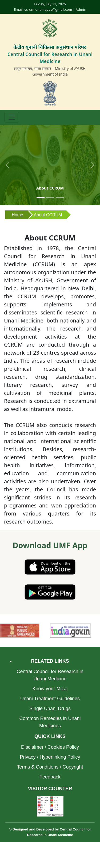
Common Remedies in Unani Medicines (50, 722)
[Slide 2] (50, 198)
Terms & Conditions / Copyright (50, 767)
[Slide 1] (41, 198)
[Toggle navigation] (11, 117)
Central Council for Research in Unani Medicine (50, 675)
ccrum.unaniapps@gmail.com (48, 9)
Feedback (50, 777)
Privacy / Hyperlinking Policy (50, 757)
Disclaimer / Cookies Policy (50, 747)
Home (17, 215)
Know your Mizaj (49, 688)
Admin (81, 9)
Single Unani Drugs (50, 708)
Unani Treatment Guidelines (50, 698)
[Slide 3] (60, 198)
